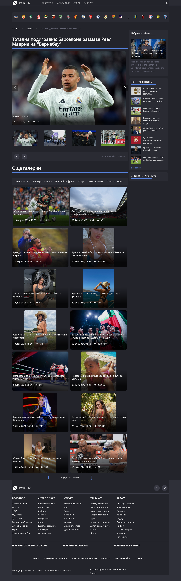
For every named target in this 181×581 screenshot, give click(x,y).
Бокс (66, 507)
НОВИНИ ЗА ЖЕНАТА (75, 545)
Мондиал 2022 (22, 181)
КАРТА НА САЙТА (122, 558)
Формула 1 (69, 522)
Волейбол (69, 514)
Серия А (42, 514)
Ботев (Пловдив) (20, 526)
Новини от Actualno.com (29, 545)
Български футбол (42, 181)
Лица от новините (99, 507)
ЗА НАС (36, 558)
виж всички (136, 168)
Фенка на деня (95, 181)
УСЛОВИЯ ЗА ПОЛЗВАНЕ (55, 558)
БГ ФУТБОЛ (47, 3)
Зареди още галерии (70, 477)
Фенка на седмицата (100, 522)
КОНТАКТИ (140, 558)
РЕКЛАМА (106, 558)
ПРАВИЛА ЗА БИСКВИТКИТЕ (84, 558)
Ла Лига (42, 511)
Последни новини (20, 503)
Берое (15, 529)
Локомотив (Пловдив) (22, 522)
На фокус (121, 526)
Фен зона (94, 529)
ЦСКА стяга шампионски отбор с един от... (152, 140)
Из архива (121, 514)
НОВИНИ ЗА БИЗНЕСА (127, 545)
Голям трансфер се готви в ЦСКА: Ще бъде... (151, 121)
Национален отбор (21, 533)
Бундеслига (43, 518)
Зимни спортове (72, 526)
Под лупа (121, 518)
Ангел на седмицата (100, 526)
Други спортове (72, 529)
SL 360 (121, 498)
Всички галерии (115, 181)
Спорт (76, 3)
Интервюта (122, 537)
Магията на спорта (99, 511)
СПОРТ (68, 498)
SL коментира (123, 507)
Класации (121, 533)
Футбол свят (63, 3)
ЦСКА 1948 (17, 518)
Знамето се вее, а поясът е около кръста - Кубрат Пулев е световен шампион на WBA (99, 336)
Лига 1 (41, 522)
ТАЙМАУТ (96, 498)
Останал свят (44, 533)
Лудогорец (17, 514)
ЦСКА (14, 511)
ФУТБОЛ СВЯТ (46, 498)
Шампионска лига (47, 526)
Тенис (67, 511)
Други (93, 533)
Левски (15, 507)
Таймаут (88, 3)
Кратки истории (124, 529)
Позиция (121, 511)
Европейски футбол (65, 181)
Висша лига (43, 507)
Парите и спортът (125, 522)
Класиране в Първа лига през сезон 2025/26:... (152, 91)
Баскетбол (69, 518)
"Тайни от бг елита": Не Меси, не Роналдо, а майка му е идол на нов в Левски (148, 53)
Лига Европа (44, 529)
